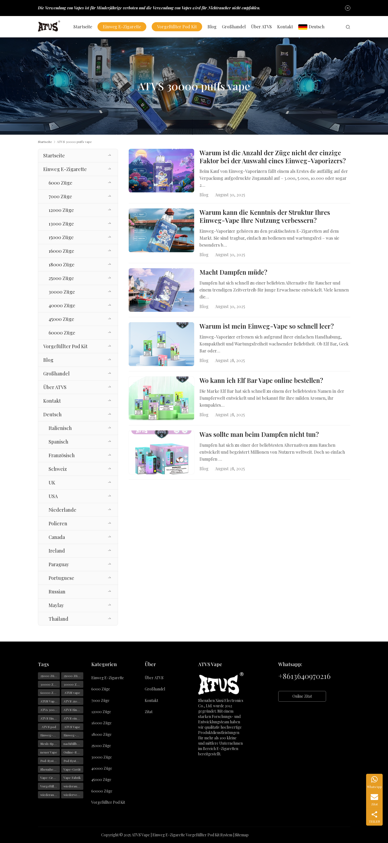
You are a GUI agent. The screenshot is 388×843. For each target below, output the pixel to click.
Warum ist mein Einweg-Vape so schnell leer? (266, 328)
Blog (213, 26)
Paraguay (59, 564)
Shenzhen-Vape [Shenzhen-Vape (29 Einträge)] (50, 769)
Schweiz (58, 469)
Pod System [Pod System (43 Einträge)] (72, 761)
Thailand (58, 619)
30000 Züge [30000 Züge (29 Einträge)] (49, 684)
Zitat (148, 711)
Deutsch (313, 27)
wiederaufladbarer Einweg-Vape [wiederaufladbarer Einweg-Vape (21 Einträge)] (73, 786)
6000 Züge (60, 183)
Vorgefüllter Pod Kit (178, 26)
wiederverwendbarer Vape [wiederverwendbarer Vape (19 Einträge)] (73, 795)
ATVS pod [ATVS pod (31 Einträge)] (49, 727)
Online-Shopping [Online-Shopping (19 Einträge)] (73, 752)
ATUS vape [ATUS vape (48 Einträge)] (72, 692)
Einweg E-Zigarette (123, 26)
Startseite (84, 26)
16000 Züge (61, 251)
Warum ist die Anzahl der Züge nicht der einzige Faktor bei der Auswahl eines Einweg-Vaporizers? (272, 157)
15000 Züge (61, 237)
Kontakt (286, 26)
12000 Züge (61, 210)
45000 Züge (61, 319)
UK (52, 482)
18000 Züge (62, 264)
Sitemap (242, 834)
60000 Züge (62, 332)
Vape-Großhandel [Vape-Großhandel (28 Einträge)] (50, 777)
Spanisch (58, 441)
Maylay (56, 605)
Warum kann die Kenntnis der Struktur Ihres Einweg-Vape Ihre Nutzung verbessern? (264, 217)
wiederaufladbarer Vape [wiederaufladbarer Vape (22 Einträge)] (50, 795)
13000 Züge (61, 223)
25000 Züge (61, 278)
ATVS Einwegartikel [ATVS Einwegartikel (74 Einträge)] (50, 718)
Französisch (62, 455)
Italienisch (60, 428)
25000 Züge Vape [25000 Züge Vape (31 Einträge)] (73, 676)
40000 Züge (62, 305)
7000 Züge (60, 196)
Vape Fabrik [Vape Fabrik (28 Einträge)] (72, 777)
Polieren (58, 523)
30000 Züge (62, 292)
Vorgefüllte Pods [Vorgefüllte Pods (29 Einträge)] (50, 786)
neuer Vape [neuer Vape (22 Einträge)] (48, 752)
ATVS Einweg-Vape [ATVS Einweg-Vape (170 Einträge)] (73, 710)
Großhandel (235, 26)
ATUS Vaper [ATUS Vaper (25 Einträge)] (49, 701)
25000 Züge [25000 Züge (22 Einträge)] (49, 676)
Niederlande (62, 510)
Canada (57, 537)
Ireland (57, 550)
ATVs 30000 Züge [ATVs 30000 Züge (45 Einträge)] (50, 710)
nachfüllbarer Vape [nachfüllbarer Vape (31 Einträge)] (73, 743)
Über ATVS (262, 26)
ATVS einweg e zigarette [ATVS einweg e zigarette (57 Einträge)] (73, 718)
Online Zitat (302, 696)
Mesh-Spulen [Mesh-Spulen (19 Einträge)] (50, 743)
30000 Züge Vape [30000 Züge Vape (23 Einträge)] (73, 684)
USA (53, 496)
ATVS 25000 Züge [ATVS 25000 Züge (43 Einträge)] (73, 701)
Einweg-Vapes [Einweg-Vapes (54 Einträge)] (73, 735)
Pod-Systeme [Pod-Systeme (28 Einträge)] (50, 761)
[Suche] (348, 27)
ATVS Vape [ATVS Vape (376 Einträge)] (72, 727)
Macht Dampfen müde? (233, 273)
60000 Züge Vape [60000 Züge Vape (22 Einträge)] (50, 692)
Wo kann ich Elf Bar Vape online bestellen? (261, 382)
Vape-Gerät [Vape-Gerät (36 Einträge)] (72, 769)
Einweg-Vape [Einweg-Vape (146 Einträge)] (50, 735)
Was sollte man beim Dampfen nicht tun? (259, 437)
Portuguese (61, 578)
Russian (57, 591)
